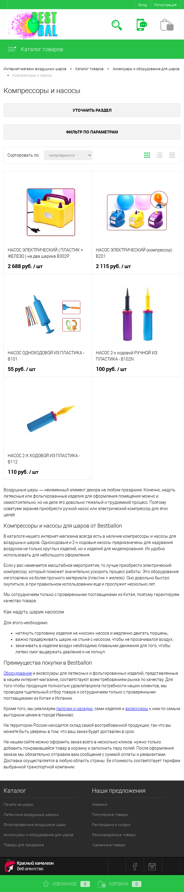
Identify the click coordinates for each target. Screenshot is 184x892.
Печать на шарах (18, 804)
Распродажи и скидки (111, 824)
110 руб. (23, 472)
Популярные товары (110, 814)
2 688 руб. (25, 266)
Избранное (66, 884)
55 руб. (21, 369)
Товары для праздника (24, 845)
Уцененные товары (109, 845)
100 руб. (111, 369)
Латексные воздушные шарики (31, 814)
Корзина (119, 884)
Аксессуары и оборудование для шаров (38, 835)
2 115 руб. (113, 266)
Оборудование (18, 673)
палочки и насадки (74, 708)
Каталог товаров (35, 49)
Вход (142, 5)
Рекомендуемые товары (114, 835)
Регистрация (165, 5)
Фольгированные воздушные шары (35, 824)
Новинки (99, 804)
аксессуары (136, 708)
